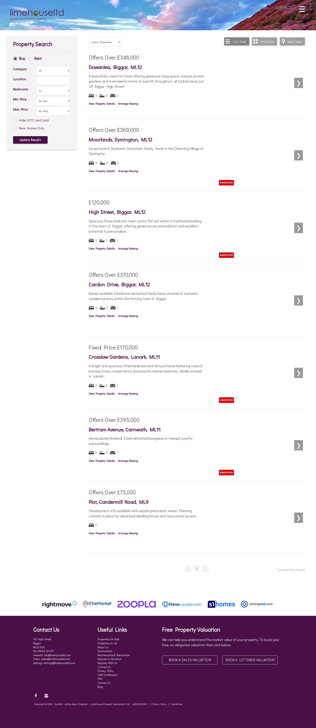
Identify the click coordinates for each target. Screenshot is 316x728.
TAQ (100, 679)
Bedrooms (20, 89)
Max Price (20, 109)
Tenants (235, 8)
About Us (259, 8)
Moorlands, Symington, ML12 (120, 139)
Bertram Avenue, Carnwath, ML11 (124, 429)
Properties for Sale (108, 639)
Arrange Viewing (128, 104)
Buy (189, 8)
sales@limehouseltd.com (55, 659)
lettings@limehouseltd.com (59, 663)
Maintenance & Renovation (114, 655)
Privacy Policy (105, 671)
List (239, 41)
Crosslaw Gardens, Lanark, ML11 (124, 357)
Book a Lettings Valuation (250, 659)
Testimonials (105, 651)
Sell (174, 8)
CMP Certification (108, 675)
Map (294, 41)
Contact (284, 8)
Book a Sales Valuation (190, 659)
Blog (100, 687)
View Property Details (102, 104)
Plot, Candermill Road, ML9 (119, 502)
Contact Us (104, 667)
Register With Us (107, 663)
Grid (267, 41)
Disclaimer (177, 704)
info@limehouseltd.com (57, 655)
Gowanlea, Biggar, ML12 (115, 67)
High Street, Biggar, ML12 (117, 212)
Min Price (20, 99)
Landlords (210, 8)
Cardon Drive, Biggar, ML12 (119, 284)
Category (20, 69)
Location (19, 79)
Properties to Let (107, 643)
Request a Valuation (110, 659)
